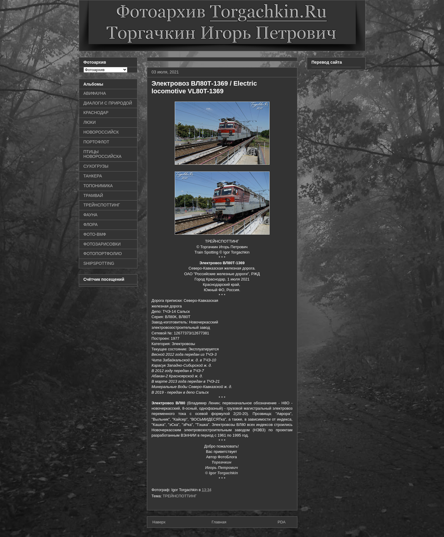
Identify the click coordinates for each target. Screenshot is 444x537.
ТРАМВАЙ (93, 195)
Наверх (159, 522)
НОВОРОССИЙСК (101, 132)
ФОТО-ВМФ (95, 234)
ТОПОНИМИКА (98, 185)
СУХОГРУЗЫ (96, 166)
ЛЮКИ (90, 122)
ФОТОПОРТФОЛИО (103, 253)
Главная (219, 522)
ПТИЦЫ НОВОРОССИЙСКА (103, 154)
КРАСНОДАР (96, 112)
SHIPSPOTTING (99, 263)
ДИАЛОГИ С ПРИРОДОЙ (108, 103)
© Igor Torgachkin (222, 473)
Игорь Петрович (222, 467)
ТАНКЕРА (93, 176)
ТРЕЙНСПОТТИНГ (180, 496)
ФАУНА (90, 214)
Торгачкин (221, 462)
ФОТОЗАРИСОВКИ (102, 244)
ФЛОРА (91, 224)
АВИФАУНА (95, 93)
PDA (282, 522)
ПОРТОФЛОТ (96, 142)
